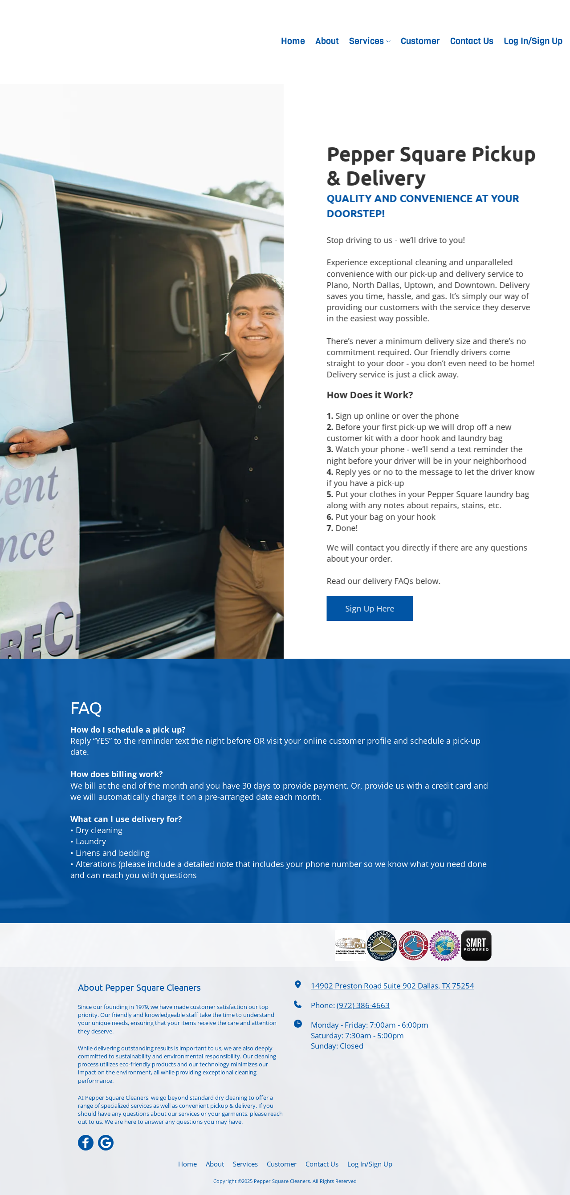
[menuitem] (293, 41)
